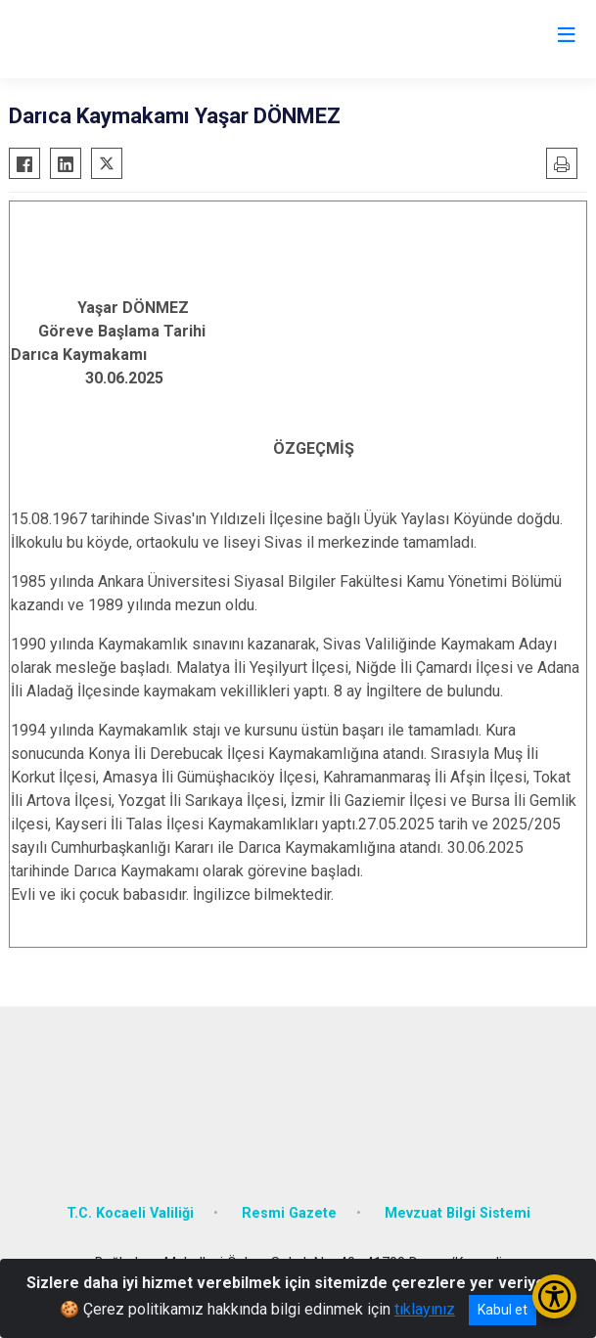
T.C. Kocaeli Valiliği (130, 1213)
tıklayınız (424, 1309)
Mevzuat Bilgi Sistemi (457, 1213)
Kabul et (502, 1309)
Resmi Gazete (289, 1213)
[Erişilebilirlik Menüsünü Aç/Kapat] (554, 1296)
